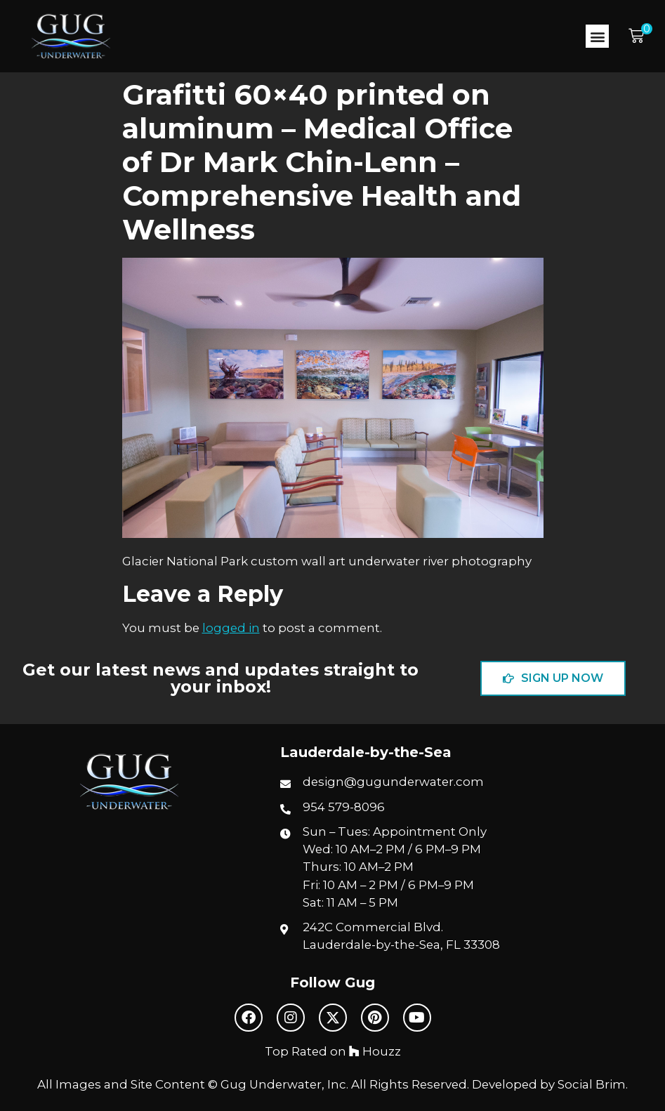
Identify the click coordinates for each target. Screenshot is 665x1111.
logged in (231, 628)
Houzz (375, 1051)
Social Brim (592, 1084)
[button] (597, 36)
